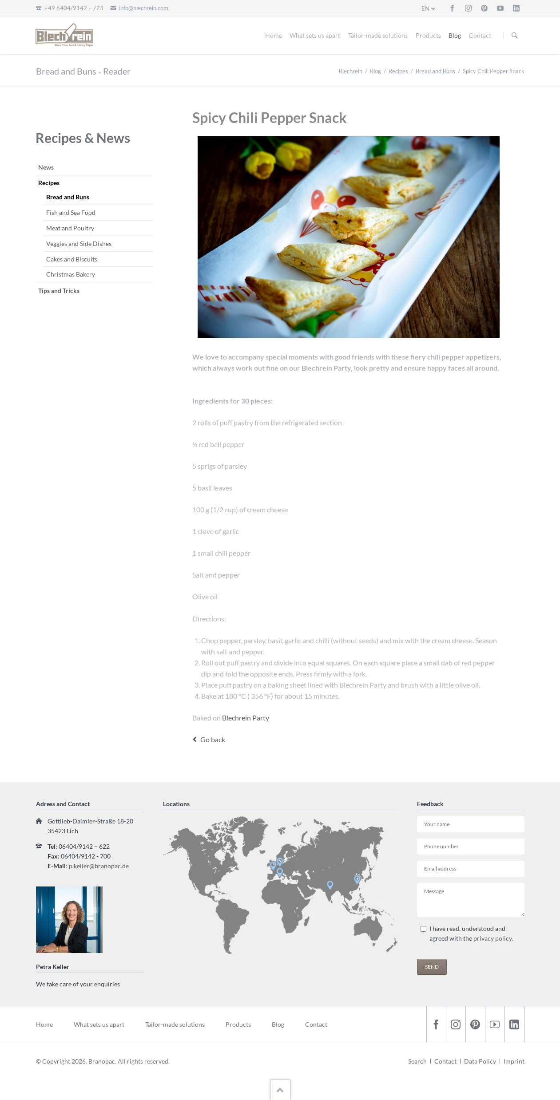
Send (432, 966)
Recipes (398, 71)
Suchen (514, 35)
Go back (212, 739)
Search (417, 1061)
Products (428, 35)
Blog (455, 35)
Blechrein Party (245, 717)
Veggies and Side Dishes (78, 243)
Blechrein (350, 71)
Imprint (514, 1061)
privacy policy (492, 938)
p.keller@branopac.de (99, 866)
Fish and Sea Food (70, 212)
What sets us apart (315, 35)
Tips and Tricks (58, 290)
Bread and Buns (435, 71)
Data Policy (480, 1061)
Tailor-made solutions (378, 35)
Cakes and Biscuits (71, 259)
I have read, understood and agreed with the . (471, 933)
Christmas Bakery (70, 274)
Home (273, 35)
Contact (480, 35)
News (46, 167)
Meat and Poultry (70, 228)
